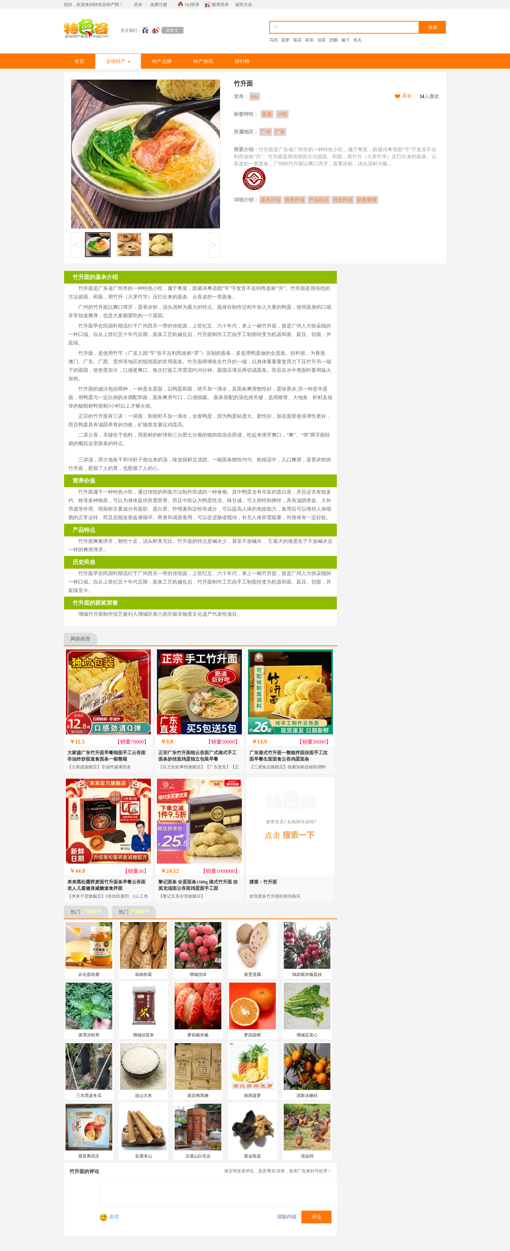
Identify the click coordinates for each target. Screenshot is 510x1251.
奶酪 (333, 40)
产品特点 (319, 200)
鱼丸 (357, 40)
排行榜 (242, 61)
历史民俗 (343, 200)
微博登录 (220, 4)
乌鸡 (273, 40)
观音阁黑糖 (198, 1095)
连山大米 (143, 1095)
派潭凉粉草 (89, 1035)
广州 (266, 132)
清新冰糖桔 (307, 1095)
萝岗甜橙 (252, 1035)
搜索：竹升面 (263, 882)
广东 (280, 132)
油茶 (321, 40)
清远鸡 (307, 1156)
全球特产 (118, 61)
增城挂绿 (197, 974)
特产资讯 (203, 61)
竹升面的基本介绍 (95, 277)
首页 (79, 61)
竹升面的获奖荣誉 (95, 603)
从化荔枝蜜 (89, 974)
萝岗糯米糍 (198, 1035)
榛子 (345, 40)
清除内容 (287, 1216)
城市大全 (243, 4)
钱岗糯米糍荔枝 (307, 974)
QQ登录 (192, 4)
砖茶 (309, 40)
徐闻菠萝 (252, 1095)
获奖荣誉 (367, 200)
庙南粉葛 (143, 974)
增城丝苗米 (143, 1035)
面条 (267, 114)
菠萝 (285, 40)
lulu (255, 96)
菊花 (297, 40)
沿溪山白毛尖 (198, 1156)
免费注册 (158, 4)
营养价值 (295, 200)
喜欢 (407, 95)
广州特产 (92, 912)
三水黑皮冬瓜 (89, 1095)
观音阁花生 (89, 1156)
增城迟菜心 (307, 1035)
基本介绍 (270, 200)
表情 (109, 1216)
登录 (138, 4)
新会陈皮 (252, 1156)
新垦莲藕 (252, 974)
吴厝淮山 (143, 1156)
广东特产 (139, 912)
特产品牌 (162, 61)
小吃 (282, 114)
